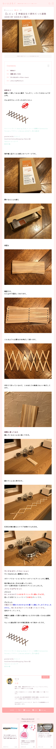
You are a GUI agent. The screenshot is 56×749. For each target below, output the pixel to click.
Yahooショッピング (11, 141)
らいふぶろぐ (9, 3)
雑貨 (17, 10)
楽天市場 (7, 144)
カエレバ (17, 136)
